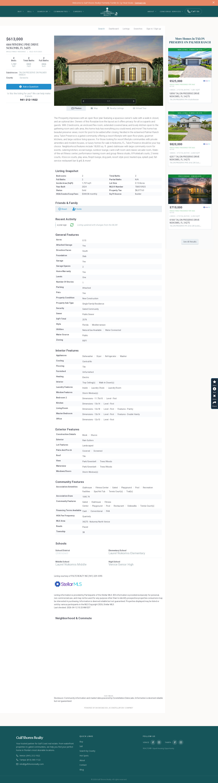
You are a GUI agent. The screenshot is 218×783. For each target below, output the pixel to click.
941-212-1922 (29, 99)
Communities (62, 11)
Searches (138, 29)
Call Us (193, 11)
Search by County (87, 751)
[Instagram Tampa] (180, 742)
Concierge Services (171, 11)
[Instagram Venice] (159, 742)
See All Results (189, 241)
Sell (30, 11)
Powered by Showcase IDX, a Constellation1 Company (108, 708)
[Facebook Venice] (152, 742)
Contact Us (140, 3)
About (152, 11)
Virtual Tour (139, 108)
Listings (126, 29)
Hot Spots (84, 755)
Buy (21, 11)
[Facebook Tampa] (174, 742)
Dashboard (114, 29)
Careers (78, 11)
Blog (82, 769)
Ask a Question (28, 86)
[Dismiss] (213, 3)
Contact (83, 765)
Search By (43, 11)
